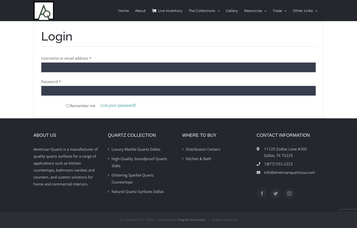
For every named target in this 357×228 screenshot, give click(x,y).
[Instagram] (289, 193)
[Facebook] (262, 193)
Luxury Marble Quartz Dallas (136, 149)
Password (51, 81)
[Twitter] (275, 193)
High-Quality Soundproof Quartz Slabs (139, 162)
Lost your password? (118, 105)
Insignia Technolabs (191, 220)
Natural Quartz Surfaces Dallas (138, 191)
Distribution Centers (203, 149)
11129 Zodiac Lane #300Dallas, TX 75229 (285, 152)
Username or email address (66, 58)
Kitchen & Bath (198, 158)
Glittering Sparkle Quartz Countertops (133, 178)
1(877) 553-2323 (278, 163)
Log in (52, 105)
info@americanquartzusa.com (289, 172)
